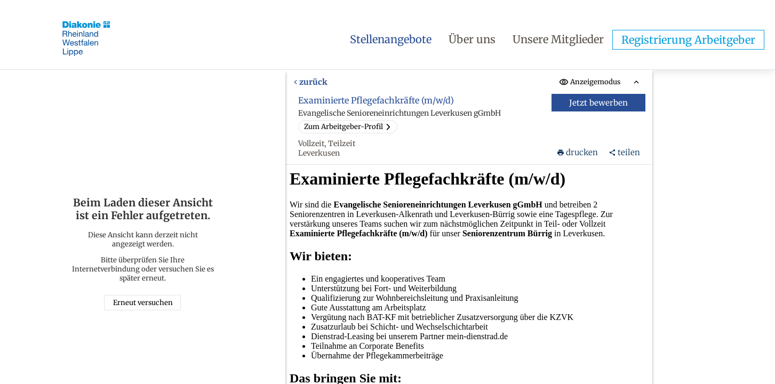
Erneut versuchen (143, 302)
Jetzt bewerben (598, 103)
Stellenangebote (391, 39)
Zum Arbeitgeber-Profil (348, 126)
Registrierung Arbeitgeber (688, 39)
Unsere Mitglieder (558, 39)
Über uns (472, 39)
